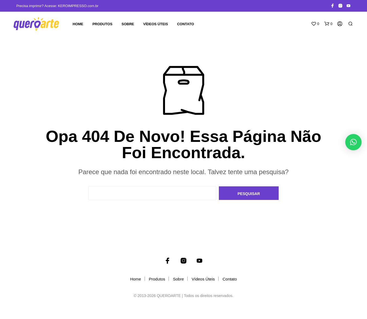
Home (78, 24)
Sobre (128, 24)
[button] (315, 24)
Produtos (102, 24)
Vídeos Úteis (155, 24)
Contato (185, 24)
